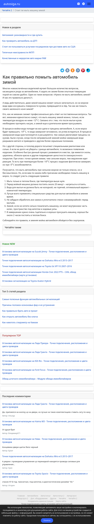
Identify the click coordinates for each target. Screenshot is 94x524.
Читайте (62, 498)
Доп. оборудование (39, 498)
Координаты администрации (40, 501)
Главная (21, 495)
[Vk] (78, 4)
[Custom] (83, 4)
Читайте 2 (72, 498)
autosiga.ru (11, 3)
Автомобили (32, 495)
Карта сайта (61, 501)
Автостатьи (45, 495)
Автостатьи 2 (58, 495)
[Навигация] (89, 4)
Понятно (46, 520)
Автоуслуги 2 (22, 498)
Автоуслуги (71, 495)
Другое (53, 498)
